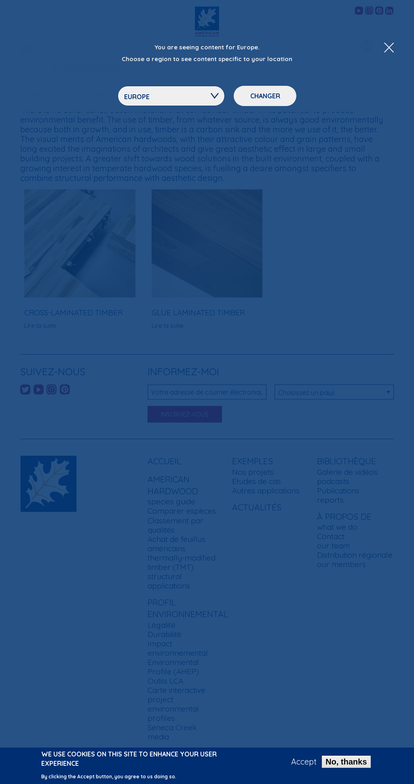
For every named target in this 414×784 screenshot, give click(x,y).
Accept (304, 763)
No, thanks (346, 762)
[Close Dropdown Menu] (389, 48)
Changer (265, 96)
